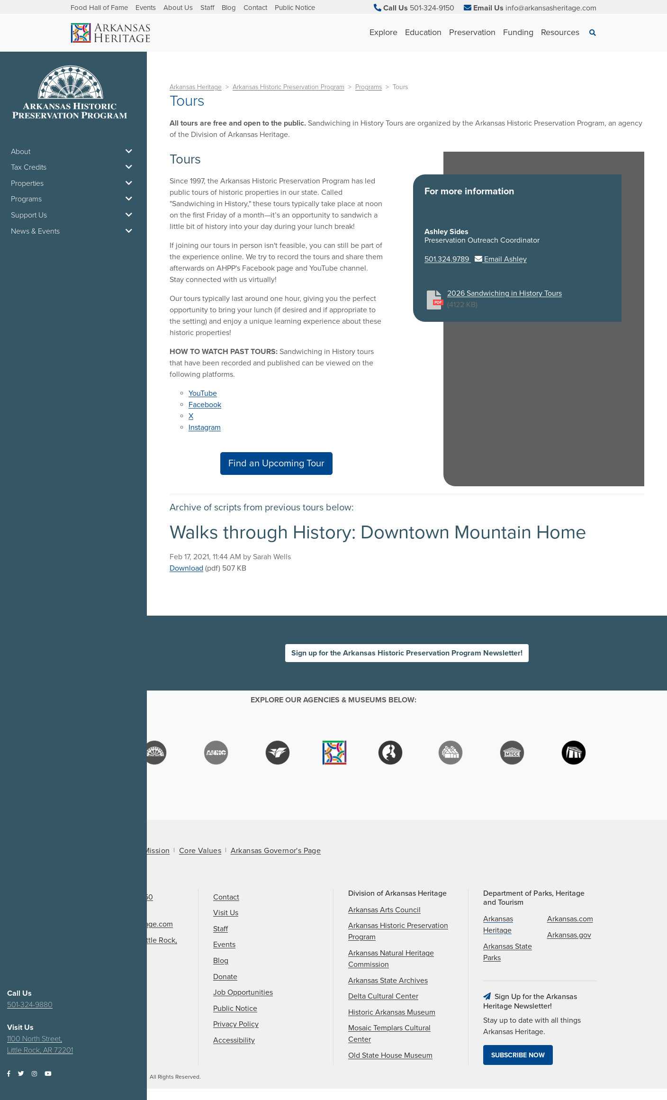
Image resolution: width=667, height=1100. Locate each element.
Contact (255, 7)
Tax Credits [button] (73, 167)
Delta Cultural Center (383, 996)
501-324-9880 (30, 1004)
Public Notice (295, 7)
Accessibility (234, 1040)
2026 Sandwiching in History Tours (504, 293)
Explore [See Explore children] (383, 32)
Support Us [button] (73, 215)
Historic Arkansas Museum (391, 1012)
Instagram (205, 427)
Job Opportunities (243, 992)
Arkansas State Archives (388, 980)
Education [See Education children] (423, 32)
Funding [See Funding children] (518, 32)
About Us (178, 7)
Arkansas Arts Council (384, 910)
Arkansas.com (570, 919)
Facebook (205, 404)
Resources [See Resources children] (560, 32)
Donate (225, 977)
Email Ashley (501, 259)
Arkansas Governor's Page (276, 850)
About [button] (73, 151)
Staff (207, 7)
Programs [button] (73, 199)
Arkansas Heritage (196, 87)
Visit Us (225, 913)
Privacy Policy (236, 1024)
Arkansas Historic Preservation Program (288, 87)
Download (186, 568)
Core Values (200, 850)
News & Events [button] (73, 231)
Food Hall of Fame (99, 7)
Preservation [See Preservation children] (472, 32)
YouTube (203, 393)
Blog (229, 7)
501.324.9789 (447, 259)
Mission (157, 850)
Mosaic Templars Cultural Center (389, 1033)
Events (145, 7)
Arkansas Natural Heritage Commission (391, 958)
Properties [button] (73, 183)
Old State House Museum (390, 1055)
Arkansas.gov (569, 935)
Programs (368, 87)
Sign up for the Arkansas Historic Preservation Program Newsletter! (407, 653)
